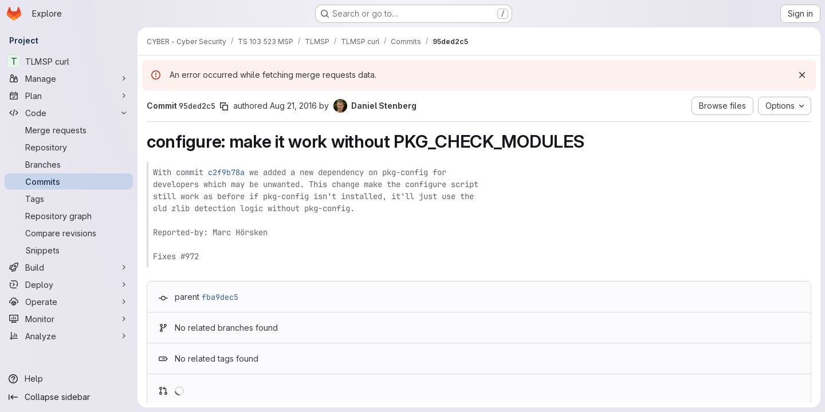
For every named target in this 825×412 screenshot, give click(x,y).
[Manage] (69, 78)
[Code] (69, 113)
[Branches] (69, 164)
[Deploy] (69, 284)
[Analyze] (69, 336)
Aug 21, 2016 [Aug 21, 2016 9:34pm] (293, 105)
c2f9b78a (226, 172)
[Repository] (69, 147)
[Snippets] (69, 250)
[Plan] (69, 96)
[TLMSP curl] (69, 61)
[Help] (69, 379)
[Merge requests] (69, 130)
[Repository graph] (69, 216)
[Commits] (69, 181)
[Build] (69, 267)
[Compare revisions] (69, 233)
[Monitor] (69, 319)
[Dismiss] (802, 75)
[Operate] (69, 302)
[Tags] (69, 199)
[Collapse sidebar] (69, 397)
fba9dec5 (220, 297)
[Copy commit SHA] (224, 106)
